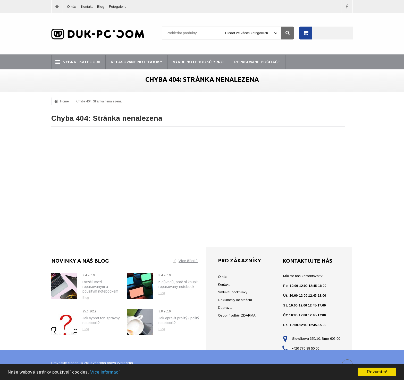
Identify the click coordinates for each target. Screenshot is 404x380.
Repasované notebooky (136, 62)
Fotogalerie (117, 7)
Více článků (185, 261)
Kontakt (86, 7)
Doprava (225, 308)
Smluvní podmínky (232, 292)
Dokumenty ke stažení (235, 300)
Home (64, 101)
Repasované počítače (257, 62)
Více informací (105, 372)
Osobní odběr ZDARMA (237, 315)
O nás (72, 7)
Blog (100, 7)
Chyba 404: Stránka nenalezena (99, 101)
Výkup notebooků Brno (198, 62)
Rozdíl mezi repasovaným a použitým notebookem (100, 286)
